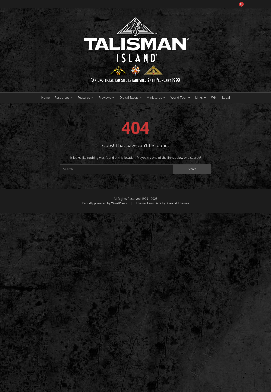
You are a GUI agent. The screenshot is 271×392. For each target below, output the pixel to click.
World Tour (179, 97)
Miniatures (154, 97)
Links (199, 97)
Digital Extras (129, 97)
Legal (226, 97)
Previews (104, 97)
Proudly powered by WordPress (105, 203)
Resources (62, 97)
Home (45, 97)
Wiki (214, 97)
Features (84, 97)
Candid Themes (178, 203)
